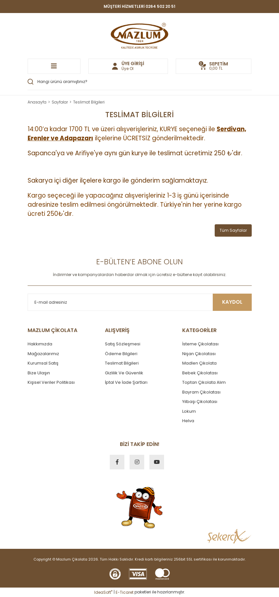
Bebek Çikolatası (200, 373)
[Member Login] (128, 66)
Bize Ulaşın (39, 373)
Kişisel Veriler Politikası (51, 382)
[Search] (140, 82)
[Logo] (139, 36)
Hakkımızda (40, 344)
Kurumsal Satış (43, 363)
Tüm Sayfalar (233, 230)
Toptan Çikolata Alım (204, 382)
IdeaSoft (103, 592)
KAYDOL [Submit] (232, 301)
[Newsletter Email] (140, 302)
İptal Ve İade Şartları (126, 382)
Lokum (189, 411)
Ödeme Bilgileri (121, 354)
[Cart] (213, 66)
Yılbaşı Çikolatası (199, 401)
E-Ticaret (124, 592)
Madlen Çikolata (199, 363)
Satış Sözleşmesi (122, 344)
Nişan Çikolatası (199, 354)
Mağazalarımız (43, 354)
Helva (188, 421)
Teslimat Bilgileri (122, 363)
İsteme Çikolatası (200, 344)
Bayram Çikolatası (201, 392)
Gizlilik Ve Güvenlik (124, 373)
